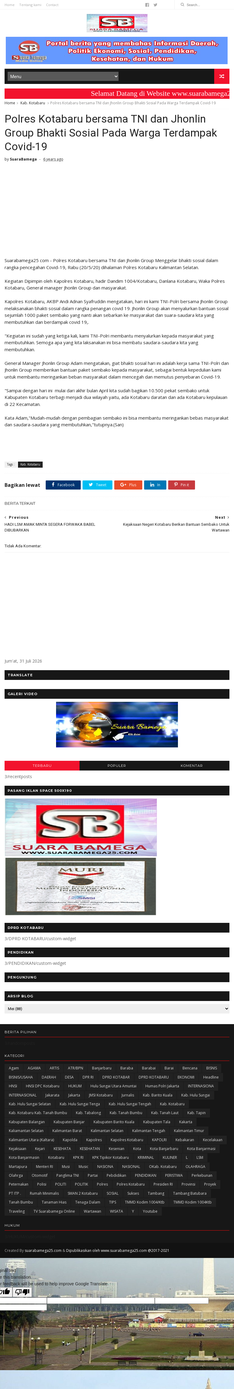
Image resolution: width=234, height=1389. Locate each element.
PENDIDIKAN (145, 1175)
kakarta (185, 1121)
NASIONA (105, 1166)
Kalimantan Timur (189, 1130)
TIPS (112, 1202)
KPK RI (78, 1157)
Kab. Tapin (196, 1112)
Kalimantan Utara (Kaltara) (31, 1139)
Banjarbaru (102, 1068)
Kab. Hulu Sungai (195, 1095)
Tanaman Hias (54, 1202)
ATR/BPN (75, 1068)
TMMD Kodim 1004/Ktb (145, 1202)
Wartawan (92, 1211)
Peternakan (18, 1184)
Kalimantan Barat (67, 1130)
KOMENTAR (192, 766)
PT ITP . (15, 1193)
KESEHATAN (90, 1148)
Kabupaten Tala (156, 1121)
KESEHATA (62, 1148)
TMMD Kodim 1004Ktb (192, 1202)
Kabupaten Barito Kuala (114, 1121)
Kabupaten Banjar (69, 1121)
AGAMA (34, 1068)
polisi (41, 1184)
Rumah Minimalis (44, 1193)
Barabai (149, 1068)
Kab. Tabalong (88, 1112)
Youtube (150, 1211)
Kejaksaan (17, 1148)
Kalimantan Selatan (107, 1130)
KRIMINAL (146, 1157)
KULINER (170, 1157)
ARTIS (54, 1068)
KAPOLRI (159, 1139)
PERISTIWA (174, 1175)
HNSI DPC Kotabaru (42, 1086)
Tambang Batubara (190, 1193)
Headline (211, 1077)
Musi (66, 1166)
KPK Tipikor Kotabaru (110, 1157)
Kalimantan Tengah (148, 1130)
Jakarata (52, 1095)
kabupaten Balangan (27, 1121)
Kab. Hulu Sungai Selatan (30, 1104)
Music (83, 1166)
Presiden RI (163, 1184)
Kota (137, 1148)
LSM (200, 1157)
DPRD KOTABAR (116, 1077)
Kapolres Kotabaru (127, 1139)
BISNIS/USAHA (21, 1077)
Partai (93, 1175)
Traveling (17, 1211)
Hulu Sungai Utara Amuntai (113, 1086)
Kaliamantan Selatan (26, 1130)
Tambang (156, 1193)
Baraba (126, 1068)
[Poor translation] (22, 1292)
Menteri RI (44, 1166)
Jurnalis (128, 1095)
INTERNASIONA (201, 1086)
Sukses (133, 1193)
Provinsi (188, 1184)
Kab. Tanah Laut (165, 1112)
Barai (169, 1068)
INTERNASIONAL (23, 1095)
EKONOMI (186, 1077)
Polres (102, 1184)
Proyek (210, 1184)
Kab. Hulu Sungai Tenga (80, 1104)
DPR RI (88, 1077)
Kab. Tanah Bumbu (126, 1112)
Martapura (18, 1166)
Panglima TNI (67, 1175)
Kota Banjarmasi (201, 1148)
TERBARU (42, 766)
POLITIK (81, 1184)
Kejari (40, 1148)
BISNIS (211, 1068)
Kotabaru (56, 1157)
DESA (69, 1077)
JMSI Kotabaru (101, 1095)
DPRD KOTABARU (154, 1077)
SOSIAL (113, 1193)
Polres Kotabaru (131, 1184)
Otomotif (40, 1175)
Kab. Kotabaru (32, 103)
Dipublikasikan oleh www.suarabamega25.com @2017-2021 (117, 1250)
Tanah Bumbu (21, 1202)
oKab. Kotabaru (163, 1166)
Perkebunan (202, 1175)
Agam (14, 1068)
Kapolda (70, 1139)
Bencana (190, 1068)
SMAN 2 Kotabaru (83, 1193)
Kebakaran (185, 1139)
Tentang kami (30, 4)
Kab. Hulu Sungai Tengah (130, 1104)
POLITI (60, 1184)
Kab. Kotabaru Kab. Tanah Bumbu (38, 1112)
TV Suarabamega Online (54, 1211)
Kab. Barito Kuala (157, 1095)
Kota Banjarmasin (24, 1157)
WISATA (116, 1211)
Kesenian (116, 1148)
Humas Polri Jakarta (162, 1086)
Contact (52, 4)
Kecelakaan (212, 1139)
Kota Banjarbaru (164, 1148)
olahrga (16, 1175)
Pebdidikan (116, 1175)
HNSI (13, 1086)
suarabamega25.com (43, 1250)
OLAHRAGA (195, 1166)
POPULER (117, 766)
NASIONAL (131, 1166)
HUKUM (75, 1086)
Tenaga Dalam (87, 1202)
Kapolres (94, 1139)
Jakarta (74, 1095)
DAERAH (49, 1077)
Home (10, 4)
